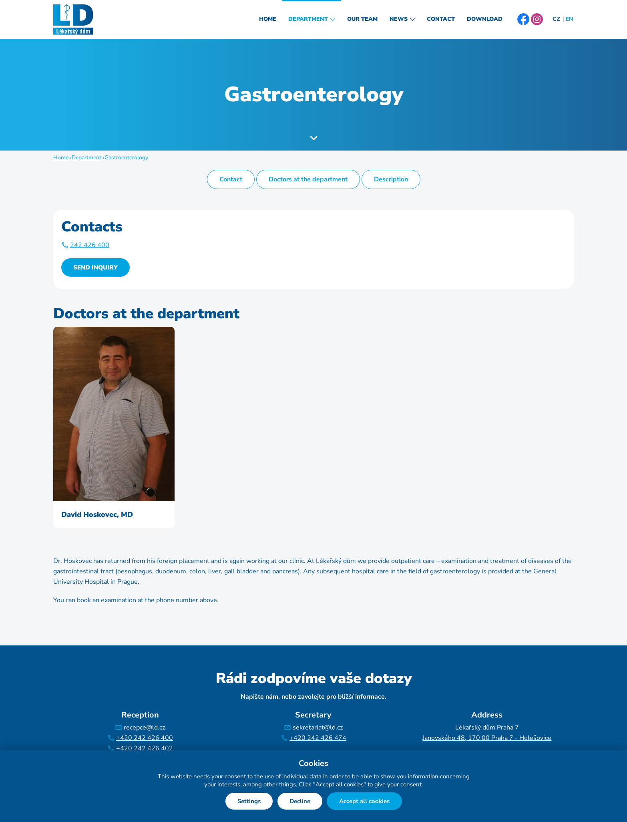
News (399, 19)
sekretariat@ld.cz (318, 727)
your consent (228, 776)
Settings (249, 801)
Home (267, 19)
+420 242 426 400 (144, 738)
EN (569, 19)
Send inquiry (95, 267)
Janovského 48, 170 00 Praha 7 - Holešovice (486, 738)
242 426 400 (89, 245)
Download (484, 19)
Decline (299, 801)
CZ (556, 19)
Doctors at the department (308, 179)
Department (308, 19)
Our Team (362, 19)
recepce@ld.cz (144, 727)
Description (391, 179)
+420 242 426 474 (317, 738)
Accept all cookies (364, 801)
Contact (441, 19)
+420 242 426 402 (144, 748)
